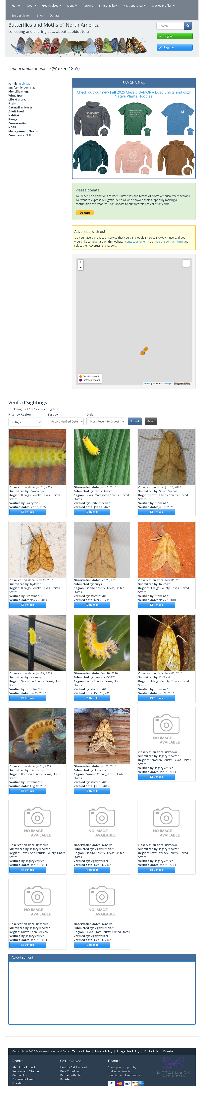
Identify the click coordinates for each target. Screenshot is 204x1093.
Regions (88, 5)
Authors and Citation (25, 1071)
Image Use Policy (128, 1051)
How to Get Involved (73, 1067)
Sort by (53, 414)
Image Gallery (108, 5)
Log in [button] (165, 36)
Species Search (21, 15)
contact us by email (137, 241)
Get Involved (51, 5)
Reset (151, 421)
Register (65, 1079)
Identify (72, 5)
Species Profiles (163, 5)
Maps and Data (134, 5)
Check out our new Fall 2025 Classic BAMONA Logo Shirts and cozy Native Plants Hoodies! (134, 94)
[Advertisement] (102, 992)
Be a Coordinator (71, 1071)
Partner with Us (70, 1075)
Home (16, 5)
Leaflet (147, 383)
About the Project (23, 1067)
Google (167, 383)
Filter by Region (19, 414)
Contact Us (151, 1051)
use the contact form (169, 241)
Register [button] (166, 47)
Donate (54, 15)
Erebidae (24, 83)
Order (90, 414)
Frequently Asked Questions (23, 1081)
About (31, 5)
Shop (40, 15)
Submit (134, 421)
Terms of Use (81, 1051)
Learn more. (133, 1075)
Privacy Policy (103, 1051)
